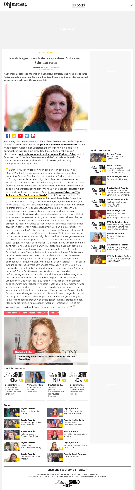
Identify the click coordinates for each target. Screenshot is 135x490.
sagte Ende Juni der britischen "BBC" (58, 144)
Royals (49, 52)
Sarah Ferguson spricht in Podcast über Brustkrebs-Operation (47, 357)
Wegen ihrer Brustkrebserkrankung (31, 446)
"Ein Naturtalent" (71, 457)
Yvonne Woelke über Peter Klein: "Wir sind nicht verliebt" (77, 390)
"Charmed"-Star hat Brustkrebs (116, 237)
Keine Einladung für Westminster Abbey (73, 412)
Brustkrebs (29, 313)
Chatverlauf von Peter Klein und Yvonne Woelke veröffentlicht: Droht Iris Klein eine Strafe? (118, 194)
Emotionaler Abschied (117, 179)
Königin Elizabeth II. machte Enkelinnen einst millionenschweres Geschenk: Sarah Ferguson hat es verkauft (118, 172)
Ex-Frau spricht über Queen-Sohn (116, 158)
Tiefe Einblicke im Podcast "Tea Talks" (29, 435)
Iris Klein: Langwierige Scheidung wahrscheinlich (119, 248)
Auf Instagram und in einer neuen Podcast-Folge (47, 154)
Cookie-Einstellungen (89, 474)
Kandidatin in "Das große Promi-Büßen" (118, 260)
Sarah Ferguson (13, 313)
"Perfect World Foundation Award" (73, 424)
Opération (43, 313)
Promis (42, 52)
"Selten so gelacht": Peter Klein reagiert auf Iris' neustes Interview (56, 391)
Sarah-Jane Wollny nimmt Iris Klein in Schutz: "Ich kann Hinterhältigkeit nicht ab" (119, 228)
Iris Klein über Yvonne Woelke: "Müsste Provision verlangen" (13, 390)
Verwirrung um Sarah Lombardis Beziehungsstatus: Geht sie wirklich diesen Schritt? (118, 217)
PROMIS (78, 5)
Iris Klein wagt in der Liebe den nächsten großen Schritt (116, 204)
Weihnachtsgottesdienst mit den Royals (32, 424)
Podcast (55, 313)
